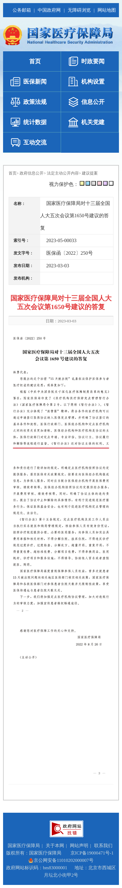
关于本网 (55, 845)
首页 (13, 173)
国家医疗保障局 (24, 845)
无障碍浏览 (78, 10)
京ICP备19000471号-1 (92, 853)
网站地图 (106, 10)
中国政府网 (48, 10)
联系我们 (103, 845)
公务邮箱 (21, 10)
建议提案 (90, 173)
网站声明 (79, 845)
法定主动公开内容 (63, 173)
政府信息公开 (32, 173)
